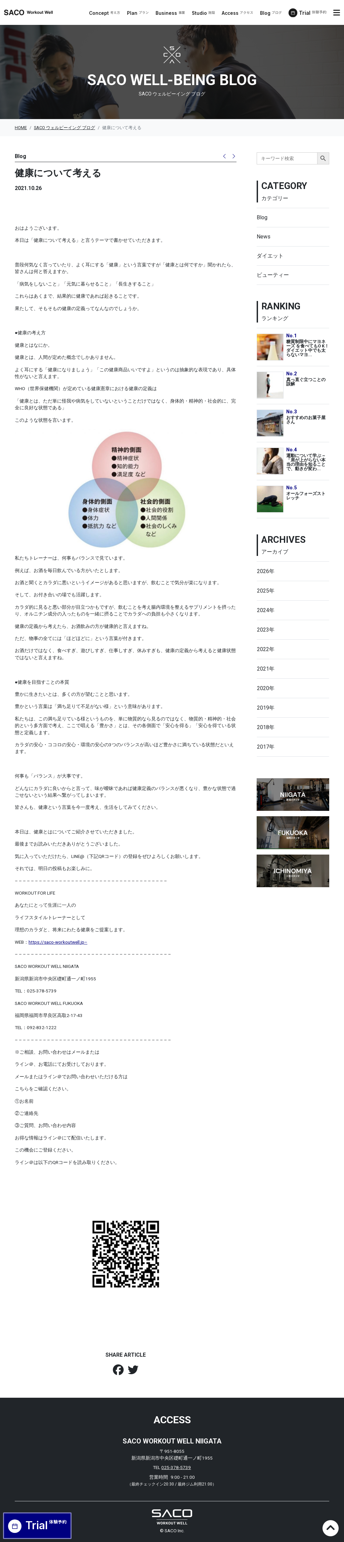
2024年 (265, 610)
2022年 (265, 649)
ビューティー (273, 275)
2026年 (265, 571)
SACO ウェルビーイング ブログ (64, 127)
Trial (314, 13)
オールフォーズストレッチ (306, 495)
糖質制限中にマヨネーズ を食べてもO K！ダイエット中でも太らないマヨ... (307, 348)
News (263, 236)
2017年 (265, 747)
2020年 (265, 688)
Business (173, 13)
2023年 (265, 630)
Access (240, 13)
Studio (206, 13)
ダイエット (270, 256)
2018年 (265, 727)
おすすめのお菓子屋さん (306, 419)
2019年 (265, 708)
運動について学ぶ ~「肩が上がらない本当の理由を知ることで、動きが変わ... (306, 462)
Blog (274, 13)
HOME (21, 127)
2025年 (265, 591)
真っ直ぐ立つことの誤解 (306, 381)
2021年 (265, 669)
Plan (141, 13)
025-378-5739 (176, 1467)
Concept (107, 13)
